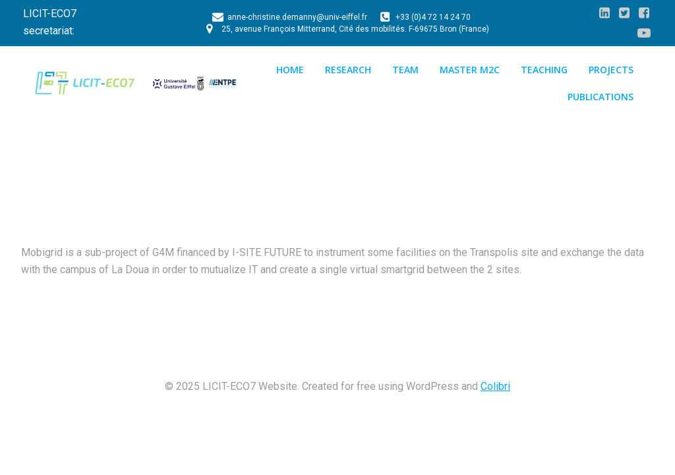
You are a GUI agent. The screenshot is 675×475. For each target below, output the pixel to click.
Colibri (495, 386)
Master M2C (470, 69)
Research (348, 69)
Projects (611, 69)
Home (290, 69)
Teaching (544, 69)
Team (405, 69)
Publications (600, 96)
